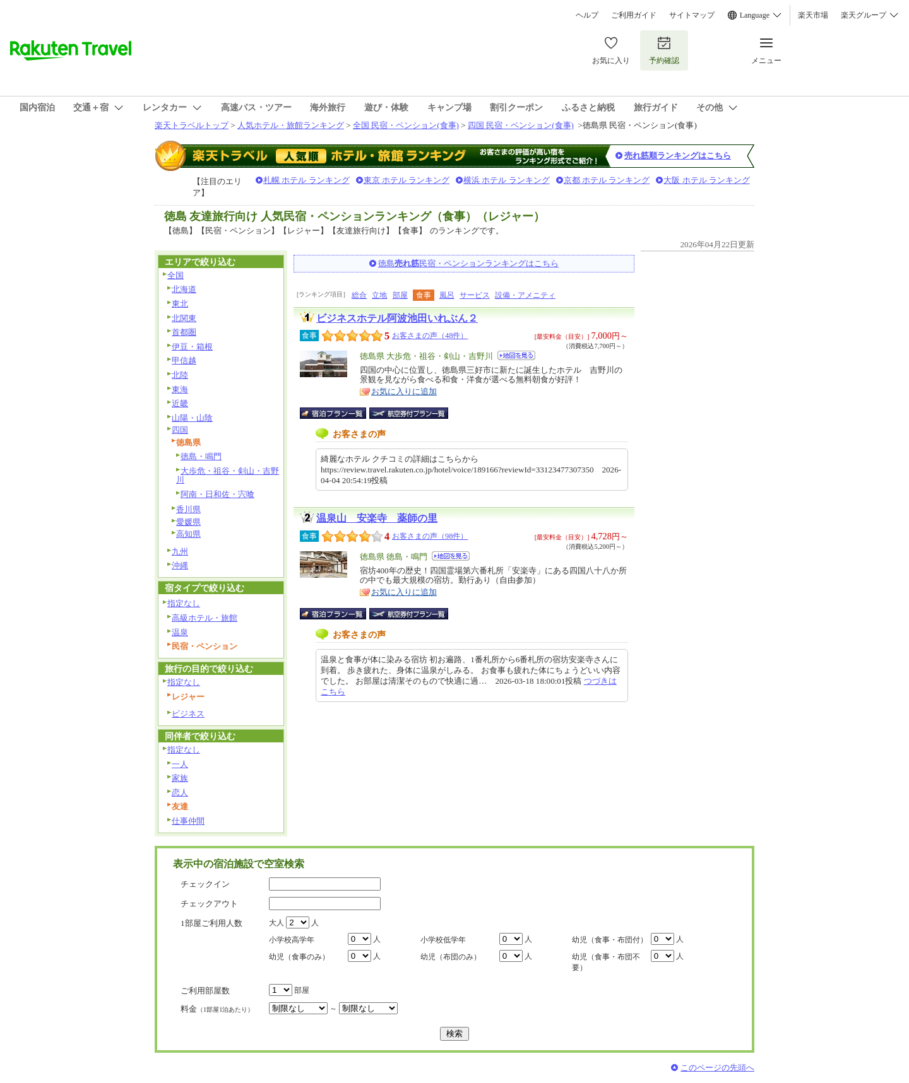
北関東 (184, 318)
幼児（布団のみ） (450, 956)
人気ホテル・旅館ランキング (290, 125)
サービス (475, 295)
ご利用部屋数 (205, 990)
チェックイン (205, 884)
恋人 (180, 792)
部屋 (400, 295)
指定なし (183, 603)
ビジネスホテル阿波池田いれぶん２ (397, 318)
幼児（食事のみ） (299, 956)
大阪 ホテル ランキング (706, 180)
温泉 (180, 632)
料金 (217, 1009)
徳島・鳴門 (201, 456)
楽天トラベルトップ (192, 125)
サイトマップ (692, 15)
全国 (175, 275)
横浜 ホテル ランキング (506, 180)
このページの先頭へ (717, 1067)
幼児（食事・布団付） (610, 939)
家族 (180, 778)
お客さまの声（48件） (430, 335)
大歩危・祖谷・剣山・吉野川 (227, 475)
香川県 (188, 509)
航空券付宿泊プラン (408, 413)
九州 (180, 551)
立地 (379, 295)
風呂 (446, 295)
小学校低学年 (443, 939)
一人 (180, 764)
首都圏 (184, 332)
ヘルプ (587, 15)
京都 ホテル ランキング (607, 180)
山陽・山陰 (192, 418)
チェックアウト (209, 903)
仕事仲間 (188, 821)
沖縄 (180, 565)
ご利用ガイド (633, 15)
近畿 (180, 403)
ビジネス (188, 713)
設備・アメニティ (525, 295)
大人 (276, 922)
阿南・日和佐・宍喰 (217, 494)
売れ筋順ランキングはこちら (677, 155)
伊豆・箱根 (192, 346)
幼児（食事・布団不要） (606, 962)
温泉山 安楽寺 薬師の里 (376, 518)
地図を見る (516, 355)
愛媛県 (188, 522)
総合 (359, 295)
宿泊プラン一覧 (339, 413)
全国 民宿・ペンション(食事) (406, 125)
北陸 (180, 375)
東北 (180, 303)
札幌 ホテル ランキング (306, 180)
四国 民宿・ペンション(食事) (521, 125)
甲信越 (184, 360)
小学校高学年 (291, 939)
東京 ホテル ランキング (407, 180)
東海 (180, 389)
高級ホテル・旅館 (204, 618)
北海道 (184, 289)
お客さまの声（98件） (430, 536)
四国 (180, 430)
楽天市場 (813, 15)
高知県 (188, 534)
